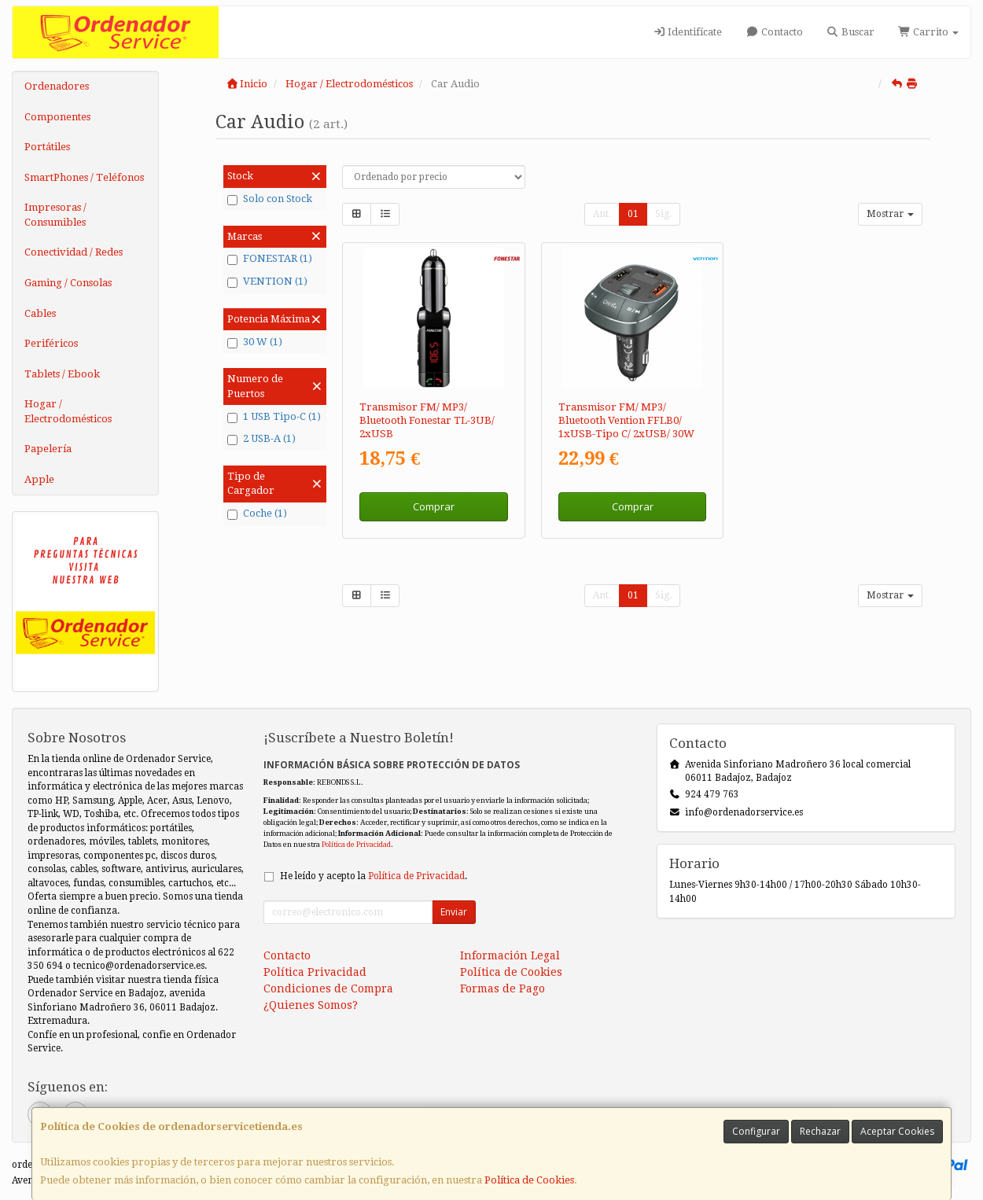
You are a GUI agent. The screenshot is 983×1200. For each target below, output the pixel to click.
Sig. (663, 213)
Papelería (48, 449)
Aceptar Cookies (897, 1131)
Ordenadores (56, 86)
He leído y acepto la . (373, 876)
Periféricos (51, 343)
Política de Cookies (529, 1180)
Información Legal (510, 955)
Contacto (774, 32)
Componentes (57, 117)
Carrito (928, 32)
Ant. (602, 213)
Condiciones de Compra (328, 988)
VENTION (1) (267, 281)
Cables (40, 313)
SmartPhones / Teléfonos (84, 177)
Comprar (434, 506)
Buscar (850, 32)
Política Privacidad (314, 972)
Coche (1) (257, 513)
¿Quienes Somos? (310, 1005)
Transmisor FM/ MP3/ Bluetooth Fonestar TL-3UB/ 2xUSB (427, 420)
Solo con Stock (269, 199)
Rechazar (820, 1131)
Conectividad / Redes (73, 252)
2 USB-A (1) (261, 439)
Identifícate (687, 32)
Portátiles (47, 147)
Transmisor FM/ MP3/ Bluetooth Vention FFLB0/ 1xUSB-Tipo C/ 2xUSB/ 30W (626, 420)
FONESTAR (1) (269, 258)
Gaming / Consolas (68, 283)
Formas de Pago (502, 988)
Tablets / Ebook (62, 374)
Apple (39, 479)
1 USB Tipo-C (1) (274, 416)
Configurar (756, 1131)
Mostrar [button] (890, 213)
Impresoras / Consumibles (55, 214)
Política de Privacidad (356, 844)
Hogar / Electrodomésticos (68, 411)
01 (633, 213)
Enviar (453, 911)
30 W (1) (254, 342)
